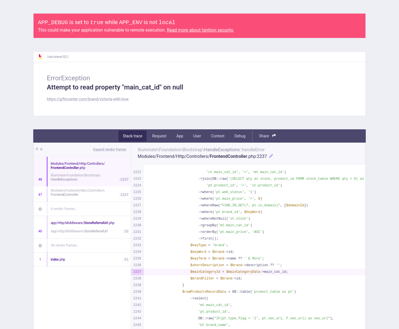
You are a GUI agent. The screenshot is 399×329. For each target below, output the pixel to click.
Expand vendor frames (109, 149)
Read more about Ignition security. (200, 30)
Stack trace (132, 136)
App (179, 136)
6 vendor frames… (64, 209)
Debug (239, 136)
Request (159, 136)
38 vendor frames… (65, 245)
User (197, 136)
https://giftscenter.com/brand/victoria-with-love (88, 99)
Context (217, 136)
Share (267, 135)
